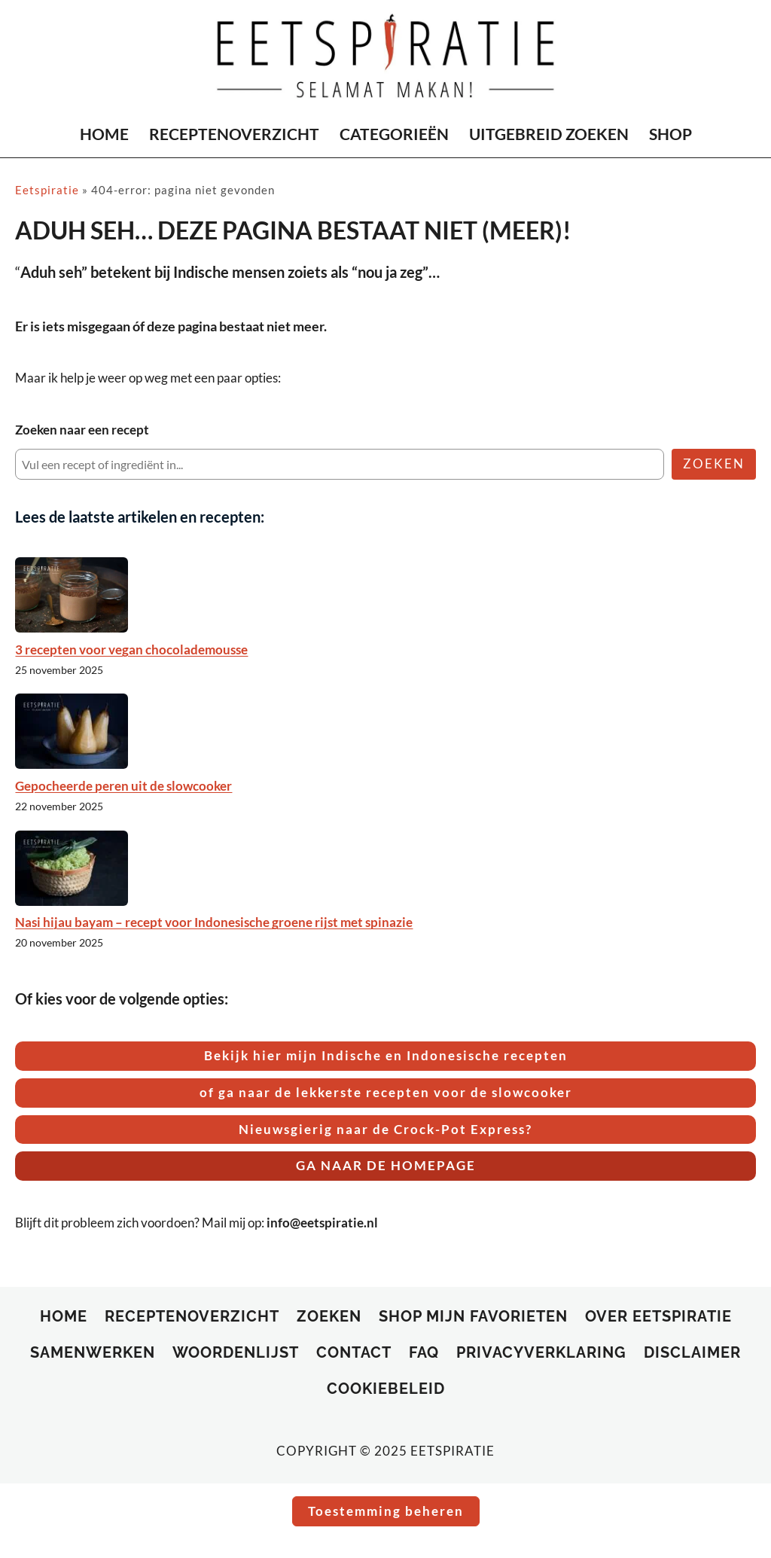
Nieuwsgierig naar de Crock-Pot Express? (385, 1129)
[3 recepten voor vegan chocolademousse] (71, 595)
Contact (354, 1352)
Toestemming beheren (386, 1511)
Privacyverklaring (541, 1352)
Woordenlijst (235, 1352)
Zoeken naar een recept (82, 430)
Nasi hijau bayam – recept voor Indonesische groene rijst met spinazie (214, 922)
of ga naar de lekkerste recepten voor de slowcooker (386, 1092)
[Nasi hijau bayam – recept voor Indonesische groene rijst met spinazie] (71, 868)
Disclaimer (692, 1352)
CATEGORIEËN (394, 133)
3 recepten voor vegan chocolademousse (131, 649)
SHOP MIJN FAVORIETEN (473, 1316)
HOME (104, 133)
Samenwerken (92, 1352)
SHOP (670, 133)
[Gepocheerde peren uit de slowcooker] (71, 731)
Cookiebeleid (386, 1389)
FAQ (424, 1352)
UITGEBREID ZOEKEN (549, 133)
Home (63, 1316)
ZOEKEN (714, 463)
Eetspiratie (47, 190)
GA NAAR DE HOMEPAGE (386, 1165)
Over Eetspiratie (658, 1316)
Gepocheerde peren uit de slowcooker (123, 786)
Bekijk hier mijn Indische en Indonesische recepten (386, 1055)
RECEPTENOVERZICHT (234, 133)
